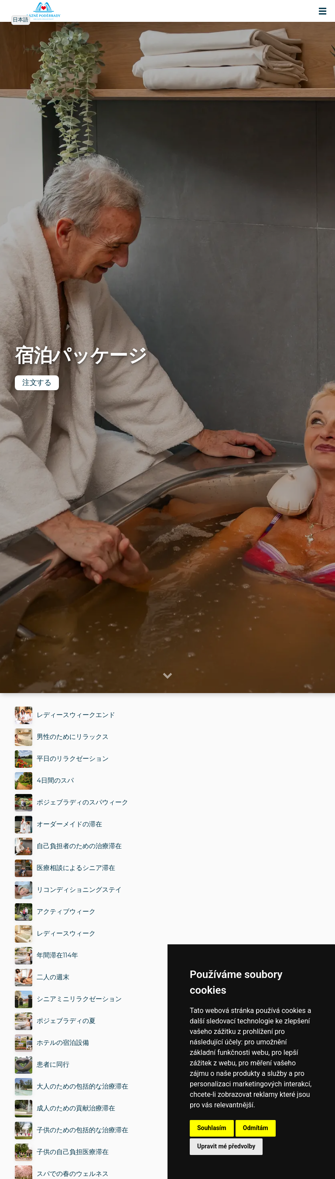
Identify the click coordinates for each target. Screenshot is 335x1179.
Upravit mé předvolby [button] (226, 1146)
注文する (36, 382)
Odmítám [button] (255, 1127)
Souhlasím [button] (211, 1127)
